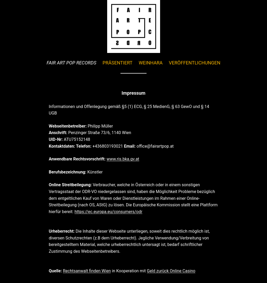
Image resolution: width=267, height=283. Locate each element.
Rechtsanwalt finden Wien (87, 270)
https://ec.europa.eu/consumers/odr (108, 211)
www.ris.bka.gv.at (123, 158)
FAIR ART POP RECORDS (71, 62)
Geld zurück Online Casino (171, 270)
